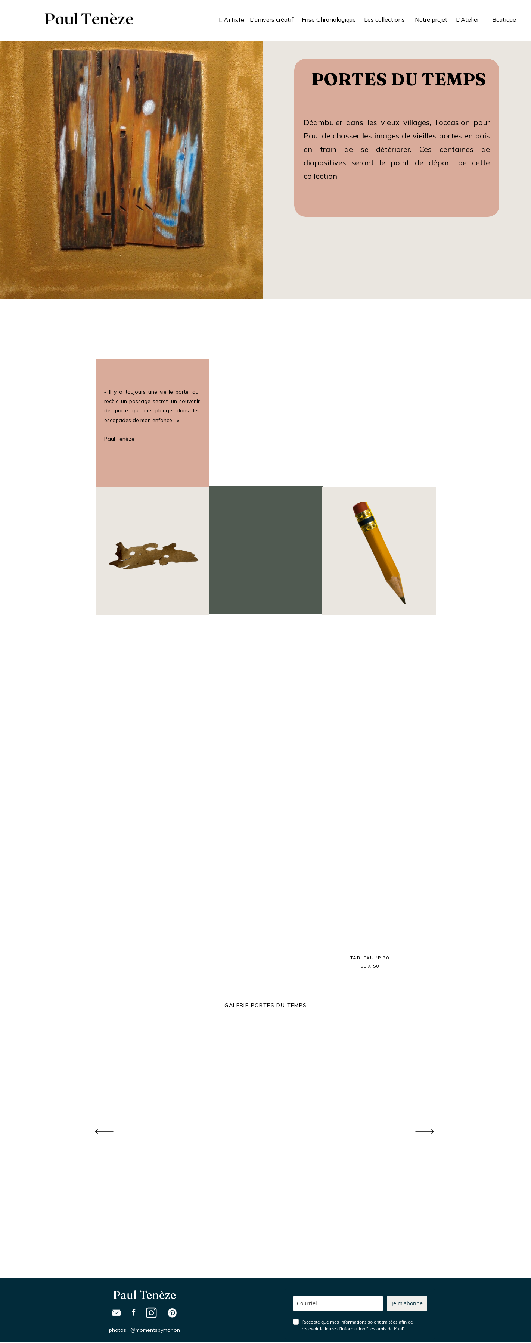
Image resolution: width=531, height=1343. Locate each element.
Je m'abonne (407, 1303)
